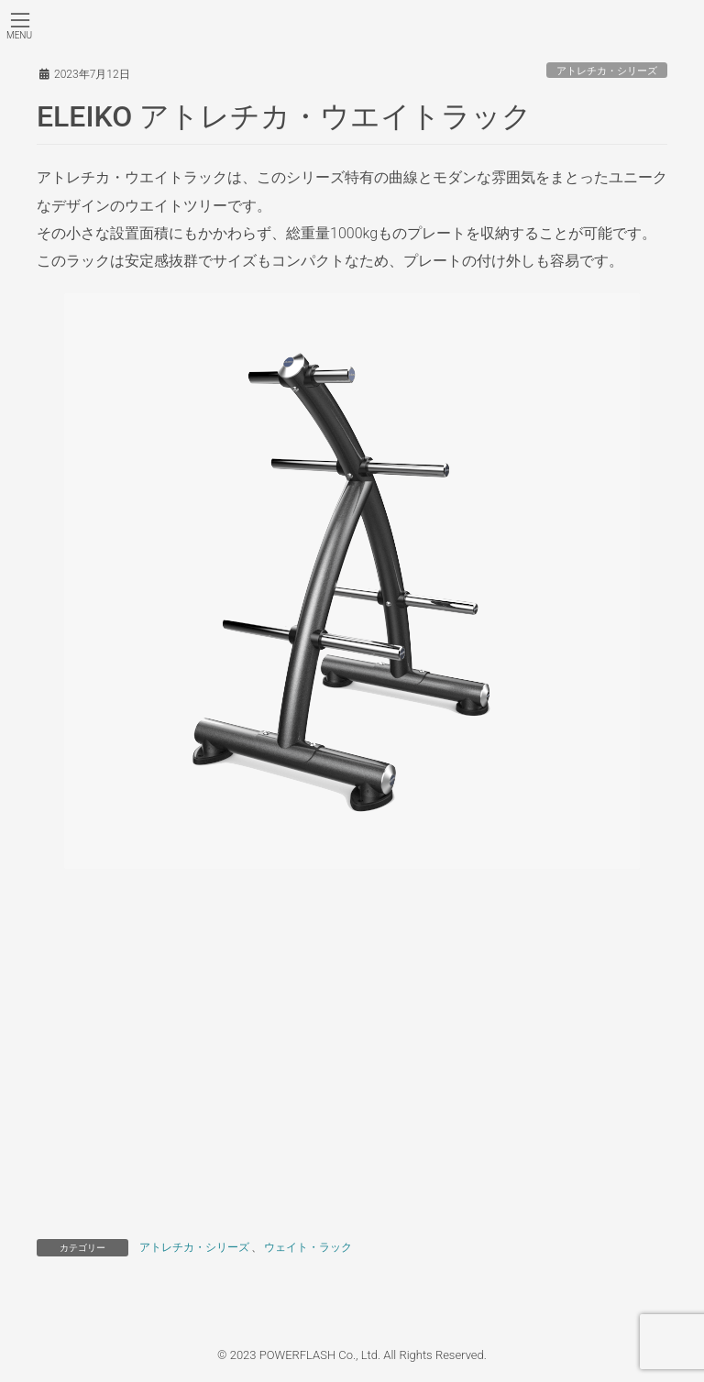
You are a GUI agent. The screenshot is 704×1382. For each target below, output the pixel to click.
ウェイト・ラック (308, 1247)
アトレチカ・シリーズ (606, 71)
